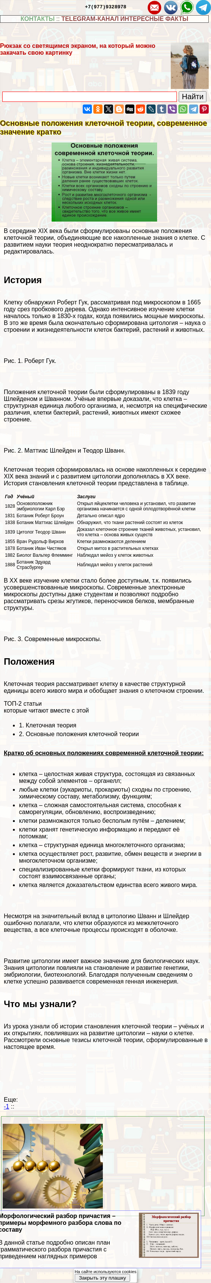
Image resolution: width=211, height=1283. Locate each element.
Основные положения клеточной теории (82, 734)
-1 (6, 1106)
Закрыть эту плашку (102, 1278)
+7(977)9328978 (105, 6)
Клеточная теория (51, 725)
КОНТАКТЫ (37, 19)
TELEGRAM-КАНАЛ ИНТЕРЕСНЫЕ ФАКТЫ (125, 19)
